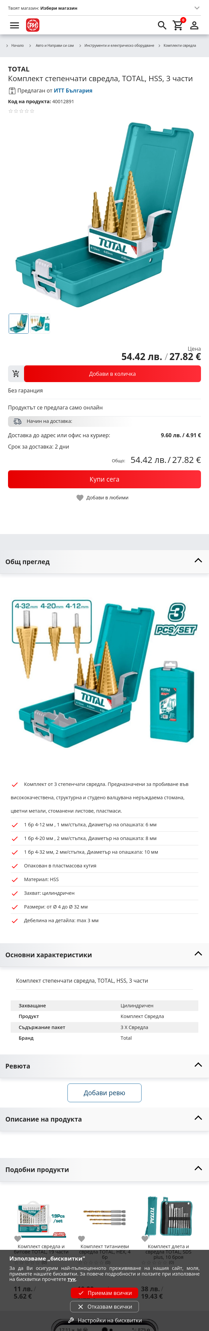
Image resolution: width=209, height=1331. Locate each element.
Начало (14, 46)
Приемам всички (104, 1293)
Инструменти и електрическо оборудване (116, 46)
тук (71, 1279)
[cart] (178, 25)
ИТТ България (73, 91)
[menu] (14, 25)
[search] (162, 25)
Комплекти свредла (177, 46)
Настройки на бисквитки (104, 1320)
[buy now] (104, 479)
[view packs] (104, 373)
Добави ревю (104, 1092)
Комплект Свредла (142, 1016)
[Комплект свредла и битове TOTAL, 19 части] (41, 1214)
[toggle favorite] (103, 498)
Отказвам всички (104, 1307)
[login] (194, 25)
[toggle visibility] (104, 562)
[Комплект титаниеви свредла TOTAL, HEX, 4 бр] (105, 1214)
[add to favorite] (22, 1239)
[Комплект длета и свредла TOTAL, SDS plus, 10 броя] (168, 1214)
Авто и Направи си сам (51, 45)
